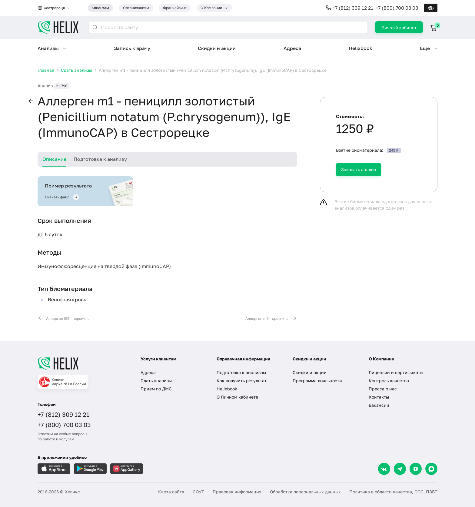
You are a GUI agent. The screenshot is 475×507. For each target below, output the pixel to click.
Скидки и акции (217, 48)
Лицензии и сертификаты (396, 372)
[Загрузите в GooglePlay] (90, 468)
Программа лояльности (317, 380)
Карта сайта (171, 491)
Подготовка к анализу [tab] (100, 159)
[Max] (431, 469)
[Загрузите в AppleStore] (54, 468)
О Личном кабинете (237, 396)
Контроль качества (389, 380)
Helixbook (360, 48)
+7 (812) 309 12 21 (353, 8)
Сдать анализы (156, 380)
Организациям (136, 7)
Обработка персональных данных (305, 491)
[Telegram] (400, 469)
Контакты (379, 396)
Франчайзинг (175, 7)
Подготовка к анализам (241, 372)
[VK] (384, 469)
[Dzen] (416, 469)
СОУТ (198, 491)
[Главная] (83, 364)
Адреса (292, 48)
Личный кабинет (399, 27)
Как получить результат (242, 380)
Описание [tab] (54, 159)
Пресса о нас (383, 388)
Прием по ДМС (156, 388)
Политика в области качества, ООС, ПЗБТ (393, 491)
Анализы (48, 48)
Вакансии (379, 405)
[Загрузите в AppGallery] (126, 468)
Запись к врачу (132, 48)
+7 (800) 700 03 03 (397, 8)
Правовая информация (237, 491)
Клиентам (100, 7)
